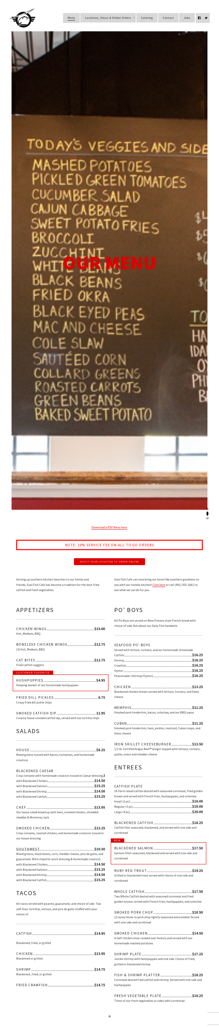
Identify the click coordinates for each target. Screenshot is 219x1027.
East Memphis (65, 918)
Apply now (109, 1000)
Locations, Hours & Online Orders (108, 18)
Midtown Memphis (66, 897)
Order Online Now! (146, 896)
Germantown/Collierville (63, 939)
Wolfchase (70, 961)
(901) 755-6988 (119, 938)
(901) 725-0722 (112, 896)
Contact (168, 18)
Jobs (187, 18)
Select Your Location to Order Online (109, 117)
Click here (158, 140)
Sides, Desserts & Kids (86, 606)
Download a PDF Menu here (109, 83)
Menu (71, 18)
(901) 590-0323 (111, 917)
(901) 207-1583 (104, 960)
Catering (147, 18)
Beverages (154, 606)
